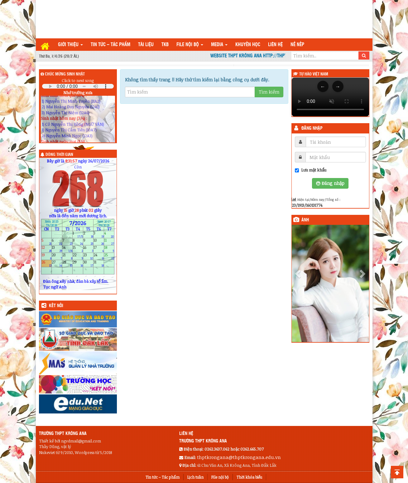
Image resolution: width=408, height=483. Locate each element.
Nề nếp (297, 44)
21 (67, 256)
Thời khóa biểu (249, 477)
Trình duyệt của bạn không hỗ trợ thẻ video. (330, 97)
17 (99, 249)
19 (46, 256)
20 (57, 256)
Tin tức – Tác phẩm (110, 44)
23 (88, 256)
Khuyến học (247, 44)
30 (88, 263)
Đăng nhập (312, 128)
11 (109, 241)
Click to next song (78, 80)
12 (46, 249)
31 (99, 263)
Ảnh (305, 220)
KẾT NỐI (56, 306)
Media (219, 44)
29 (78, 263)
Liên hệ (275, 44)
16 (88, 249)
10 (99, 241)
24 (99, 256)
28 (67, 263)
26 (46, 263)
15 (78, 249)
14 (67, 249)
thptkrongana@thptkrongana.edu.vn (239, 457)
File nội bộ (189, 44)
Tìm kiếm (269, 92)
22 (78, 256)
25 (109, 256)
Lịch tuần (195, 477)
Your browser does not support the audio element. (78, 86)
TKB (165, 44)
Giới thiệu (70, 44)
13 (57, 249)
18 (109, 249)
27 (57, 263)
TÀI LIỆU (146, 44)
